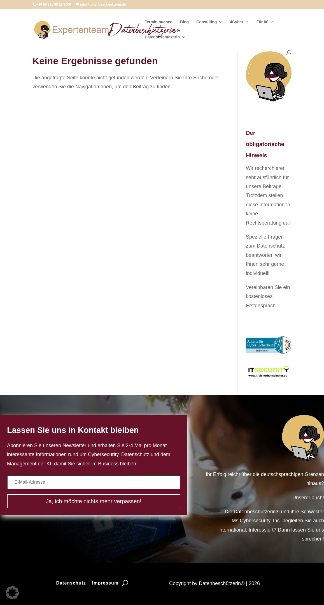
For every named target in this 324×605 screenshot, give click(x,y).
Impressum (105, 583)
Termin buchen (159, 22)
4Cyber (236, 22)
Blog (184, 22)
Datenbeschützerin (162, 37)
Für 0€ (262, 22)
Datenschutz (71, 583)
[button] (12, 592)
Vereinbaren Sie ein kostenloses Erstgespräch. (268, 296)
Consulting (206, 22)
